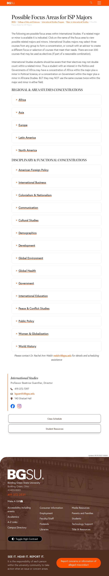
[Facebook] (13, 406)
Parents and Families (82, 513)
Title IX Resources (81, 529)
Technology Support (82, 524)
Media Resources (80, 507)
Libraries (44, 529)
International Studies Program (53, 22)
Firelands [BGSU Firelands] (44, 524)
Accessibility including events (19, 509)
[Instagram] (19, 406)
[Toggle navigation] (99, 3)
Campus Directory (17, 527)
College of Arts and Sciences (29, 22)
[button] (46, 3)
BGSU (14, 22)
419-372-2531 (16, 494)
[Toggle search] (91, 3)
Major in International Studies (77, 22)
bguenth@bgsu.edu (25, 393)
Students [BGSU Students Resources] (76, 518)
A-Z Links (12, 522)
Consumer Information (51, 507)
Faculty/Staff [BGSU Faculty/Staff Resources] (47, 518)
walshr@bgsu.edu (62, 355)
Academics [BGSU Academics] (13, 516)
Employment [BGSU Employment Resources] (46, 513)
